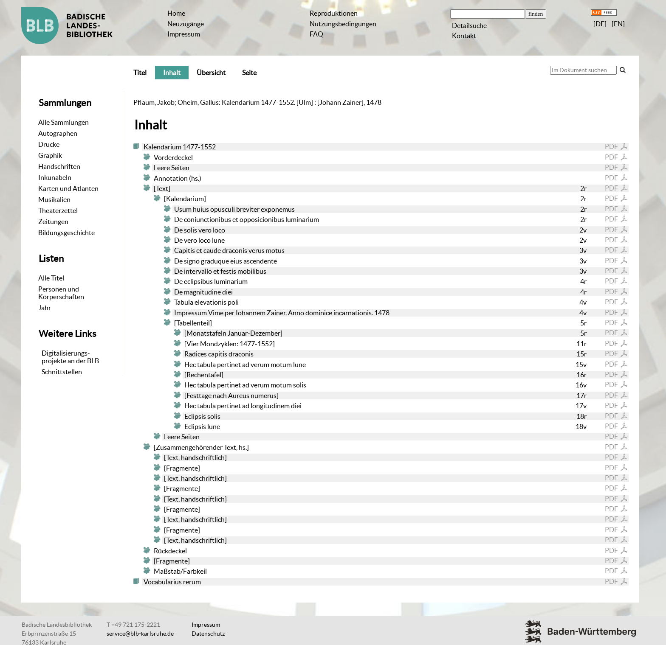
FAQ (316, 34)
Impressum (183, 34)
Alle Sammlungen (63, 122)
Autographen (57, 133)
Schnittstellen (62, 372)
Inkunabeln (54, 177)
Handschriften (59, 166)
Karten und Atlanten (68, 188)
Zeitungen (53, 221)
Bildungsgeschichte (66, 232)
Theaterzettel (58, 210)
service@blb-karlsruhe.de (140, 633)
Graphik (50, 155)
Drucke (48, 144)
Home (176, 13)
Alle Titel (51, 278)
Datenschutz (208, 633)
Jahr (44, 307)
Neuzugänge (185, 24)
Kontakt (464, 35)
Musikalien (54, 199)
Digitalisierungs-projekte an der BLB (70, 357)
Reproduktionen (334, 13)
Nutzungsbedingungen (343, 24)
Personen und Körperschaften (61, 292)
